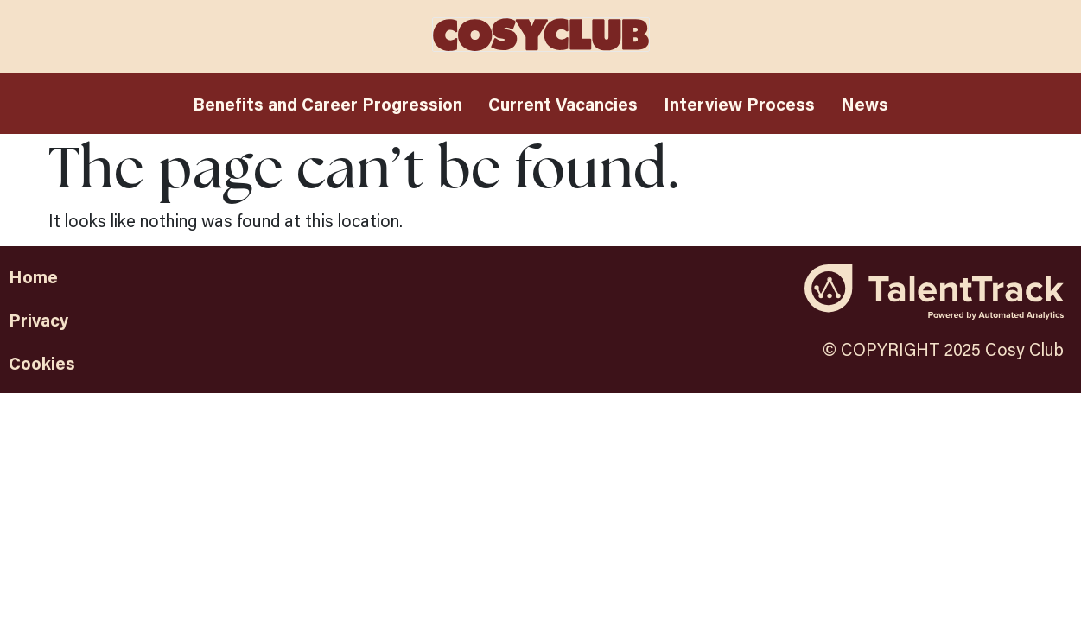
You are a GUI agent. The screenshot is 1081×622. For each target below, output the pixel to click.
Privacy (38, 319)
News (864, 103)
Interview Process (739, 103)
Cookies (42, 363)
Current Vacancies (563, 103)
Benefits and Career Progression (327, 103)
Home (33, 276)
